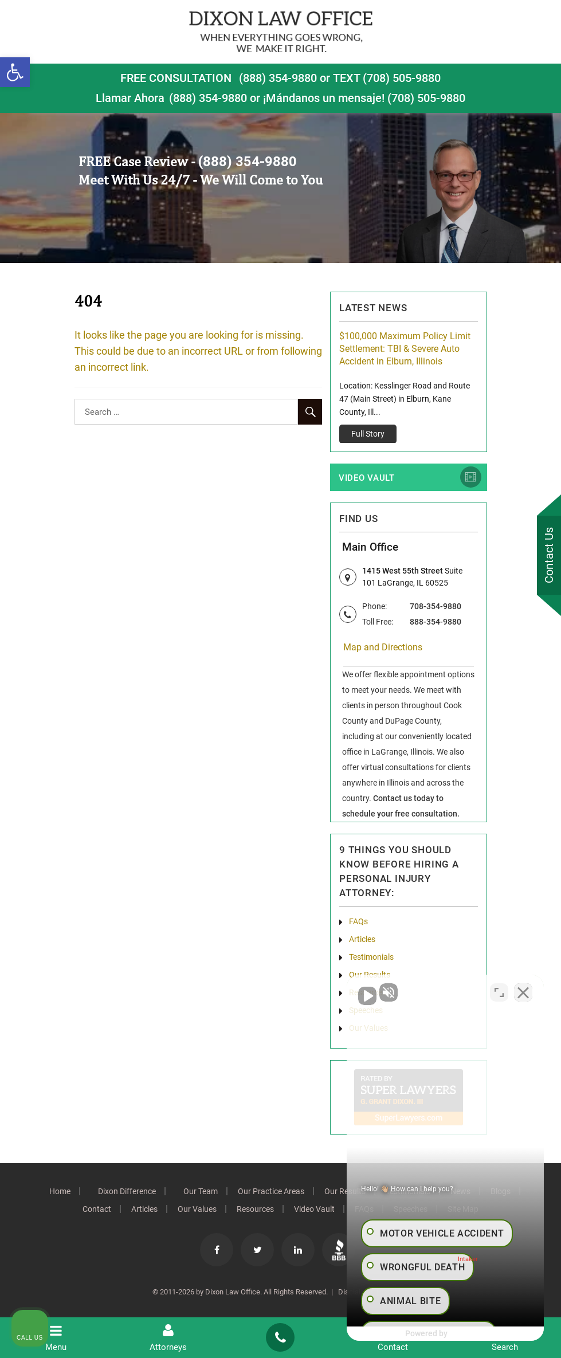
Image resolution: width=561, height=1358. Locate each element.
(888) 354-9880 (278, 78)
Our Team (200, 1192)
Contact (97, 1210)
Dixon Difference (127, 1192)
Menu (56, 1338)
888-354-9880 (435, 622)
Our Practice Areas (271, 1192)
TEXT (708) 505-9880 (387, 78)
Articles (362, 939)
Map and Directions (382, 647)
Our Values (197, 1210)
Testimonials (371, 957)
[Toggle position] (499, 992)
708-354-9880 (435, 606)
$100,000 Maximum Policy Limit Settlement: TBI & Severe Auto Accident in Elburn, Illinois (404, 349)
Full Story (368, 433)
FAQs (358, 922)
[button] (15, 72)
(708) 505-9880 (426, 98)
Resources (255, 1210)
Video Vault (367, 478)
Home (59, 1192)
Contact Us (549, 555)
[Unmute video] (358, 992)
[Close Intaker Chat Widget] (523, 992)
